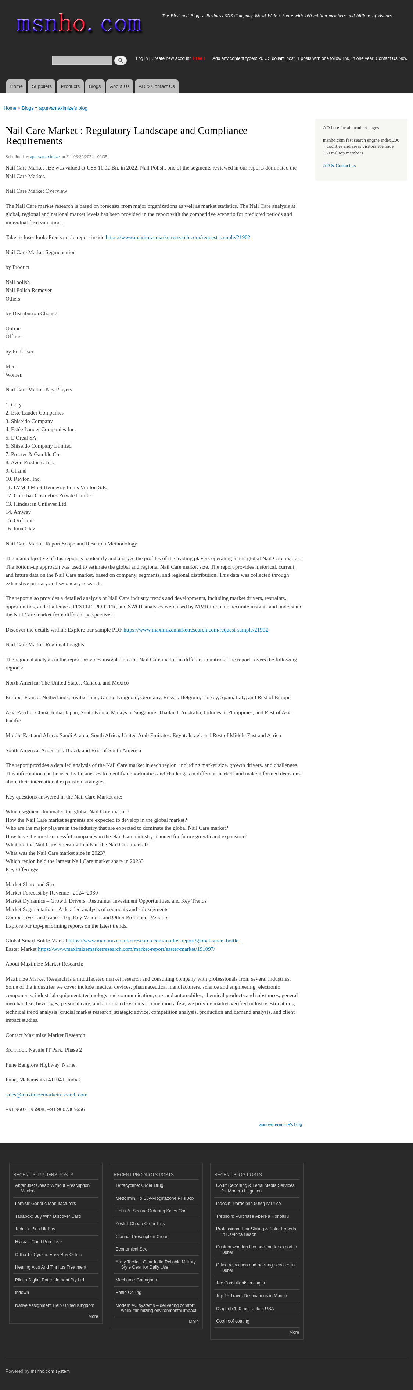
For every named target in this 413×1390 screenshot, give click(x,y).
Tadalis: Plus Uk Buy (35, 1228)
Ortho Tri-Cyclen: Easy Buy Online (48, 1254)
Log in (142, 58)
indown (22, 1292)
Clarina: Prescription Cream (143, 1236)
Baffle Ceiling (128, 1292)
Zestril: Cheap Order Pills (140, 1223)
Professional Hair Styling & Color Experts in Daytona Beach (256, 1231)
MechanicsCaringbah (136, 1280)
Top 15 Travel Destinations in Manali (251, 1295)
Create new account (171, 58)
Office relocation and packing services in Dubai (255, 1267)
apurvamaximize (45, 156)
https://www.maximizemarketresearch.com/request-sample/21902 (178, 237)
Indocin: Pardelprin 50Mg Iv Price (248, 1203)
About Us (119, 86)
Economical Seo (132, 1249)
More (93, 1316)
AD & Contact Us (157, 86)
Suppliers (42, 86)
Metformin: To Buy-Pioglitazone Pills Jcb (155, 1198)
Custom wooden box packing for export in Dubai (256, 1249)
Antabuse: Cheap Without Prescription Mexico (52, 1188)
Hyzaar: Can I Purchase (38, 1241)
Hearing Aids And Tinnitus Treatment (50, 1267)
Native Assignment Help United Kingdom (54, 1305)
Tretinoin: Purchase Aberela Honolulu (252, 1216)
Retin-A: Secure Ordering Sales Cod (151, 1210)
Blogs (95, 86)
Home (16, 86)
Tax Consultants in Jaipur (240, 1283)
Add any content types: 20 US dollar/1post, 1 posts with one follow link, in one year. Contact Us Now (309, 58)
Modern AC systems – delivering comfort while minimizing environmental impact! (157, 1308)
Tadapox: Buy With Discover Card (48, 1216)
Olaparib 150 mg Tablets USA (245, 1308)
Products (70, 86)
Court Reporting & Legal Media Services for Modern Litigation (255, 1188)
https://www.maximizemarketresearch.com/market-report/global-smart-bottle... (155, 940)
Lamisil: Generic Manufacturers (45, 1203)
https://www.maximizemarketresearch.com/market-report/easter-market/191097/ (126, 949)
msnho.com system (50, 1371)
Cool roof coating (232, 1321)
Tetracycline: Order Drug (140, 1185)
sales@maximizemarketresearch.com (46, 1095)
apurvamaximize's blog (63, 108)
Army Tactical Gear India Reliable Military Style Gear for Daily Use (156, 1264)
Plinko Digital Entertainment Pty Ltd (49, 1280)
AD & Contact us (339, 165)
